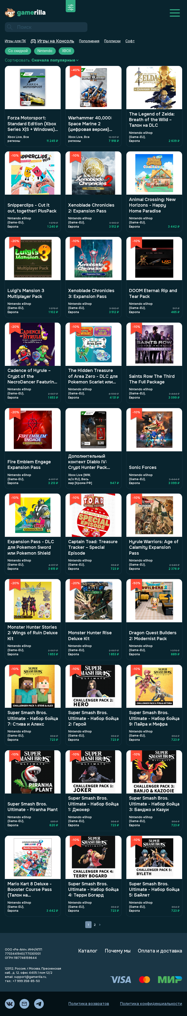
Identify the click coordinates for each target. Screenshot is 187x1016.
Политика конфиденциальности (151, 1003)
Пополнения (89, 41)
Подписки (112, 41)
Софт (130, 41)
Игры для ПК (15, 41)
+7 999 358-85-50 (26, 981)
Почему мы (118, 951)
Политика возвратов (88, 1003)
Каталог (87, 951)
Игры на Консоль (52, 41)
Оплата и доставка (160, 951)
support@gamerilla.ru (30, 977)
